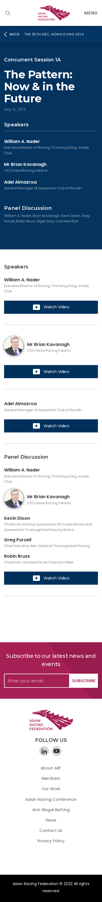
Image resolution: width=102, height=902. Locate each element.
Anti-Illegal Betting (51, 810)
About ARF (51, 768)
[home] (51, 12)
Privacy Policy (51, 841)
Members (51, 778)
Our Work (51, 789)
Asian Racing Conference (50, 799)
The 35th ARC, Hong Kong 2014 (54, 34)
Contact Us (50, 830)
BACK (15, 34)
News (51, 820)
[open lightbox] (51, 307)
